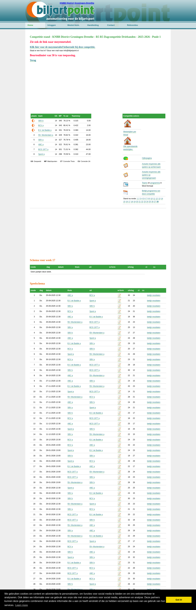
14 (162, 199)
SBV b (40, 121)
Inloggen (51, 25)
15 (124, 202)
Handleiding (93, 25)
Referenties (132, 25)
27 (155, 202)
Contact (111, 25)
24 (147, 202)
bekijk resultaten (153, 295)
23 (145, 202)
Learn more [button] (21, 605)
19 (135, 202)
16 (127, 202)
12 (157, 199)
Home (30, 25)
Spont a (41, 154)
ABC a (41, 144)
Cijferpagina (147, 158)
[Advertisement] (98, 83)
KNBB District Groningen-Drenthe (77, 3)
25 (150, 202)
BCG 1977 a (43, 149)
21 (140, 202)
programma (155, 183)
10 (152, 199)
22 (142, 202)
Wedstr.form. (73, 25)
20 (137, 202)
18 (132, 202)
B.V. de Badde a (44, 130)
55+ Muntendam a (45, 135)
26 (152, 202)
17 (129, 202)
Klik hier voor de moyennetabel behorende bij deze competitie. (62, 47)
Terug (33, 60)
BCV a (41, 125)
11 (154, 199)
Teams (144, 183)
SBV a (40, 140)
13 (159, 199)
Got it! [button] (179, 600)
